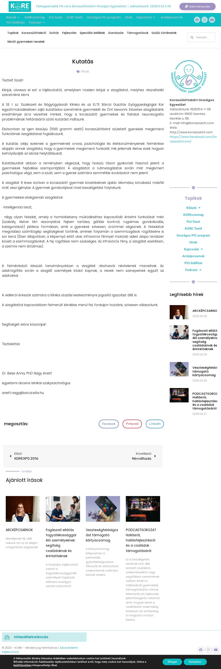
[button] (109, 424)
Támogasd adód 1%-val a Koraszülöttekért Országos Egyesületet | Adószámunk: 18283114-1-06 (103, 6)
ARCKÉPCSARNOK (19, 530)
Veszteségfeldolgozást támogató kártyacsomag (102, 535)
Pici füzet (54, 17)
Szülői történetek (164, 33)
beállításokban (22, 665)
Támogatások (137, 33)
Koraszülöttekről (34, 33)
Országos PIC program (101, 17)
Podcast (36, 22)
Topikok (13, 33)
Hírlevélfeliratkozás (31, 637)
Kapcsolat (142, 17)
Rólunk (12, 17)
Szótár (54, 33)
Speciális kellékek (92, 33)
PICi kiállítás (15, 22)
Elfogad (170, 662)
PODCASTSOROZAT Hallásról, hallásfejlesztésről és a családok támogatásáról (141, 540)
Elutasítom (194, 662)
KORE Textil (72, 17)
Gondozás (116, 33)
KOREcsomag (34, 17)
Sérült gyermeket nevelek (26, 42)
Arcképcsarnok (168, 17)
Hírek (126, 17)
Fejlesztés (69, 33)
